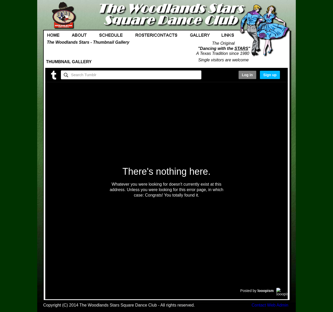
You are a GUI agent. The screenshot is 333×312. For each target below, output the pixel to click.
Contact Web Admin (270, 305)
